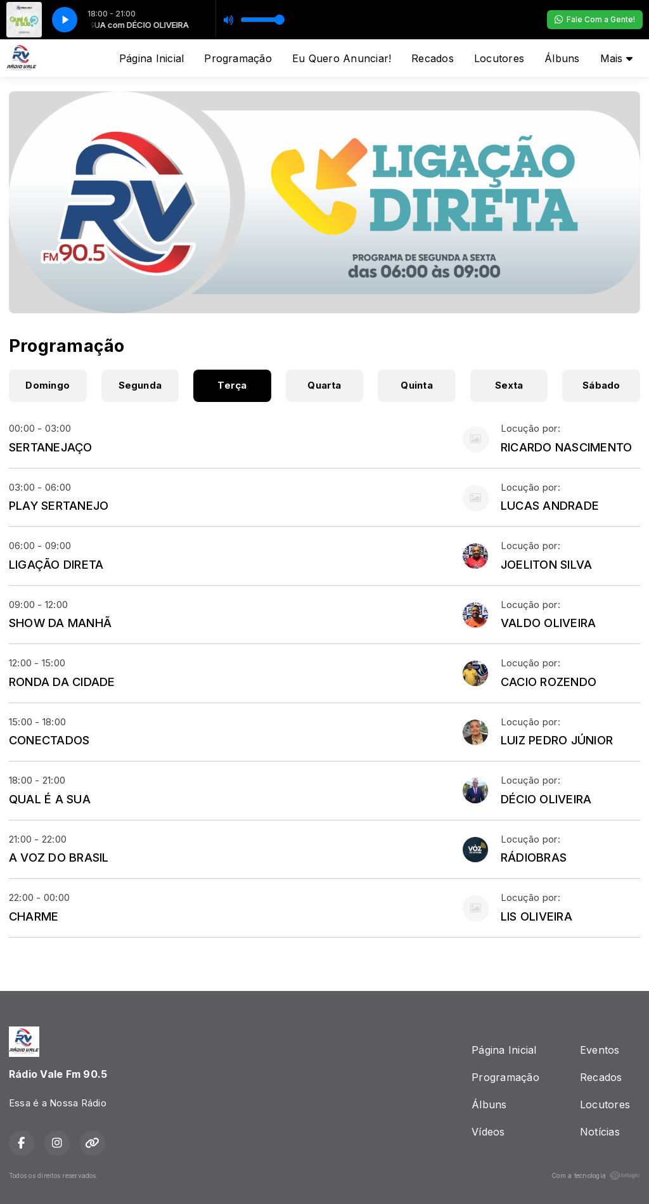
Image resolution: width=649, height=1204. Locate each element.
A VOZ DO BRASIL (59, 857)
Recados (432, 58)
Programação (238, 58)
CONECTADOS (49, 740)
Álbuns (561, 58)
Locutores (499, 58)
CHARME (33, 916)
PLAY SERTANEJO (58, 505)
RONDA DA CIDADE (62, 682)
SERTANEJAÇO (51, 447)
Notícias (600, 1131)
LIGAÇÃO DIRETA (56, 564)
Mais (616, 58)
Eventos (600, 1050)
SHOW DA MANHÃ (60, 623)
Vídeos (488, 1131)
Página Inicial (151, 58)
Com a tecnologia (595, 1175)
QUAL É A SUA (50, 799)
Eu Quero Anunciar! (341, 58)
